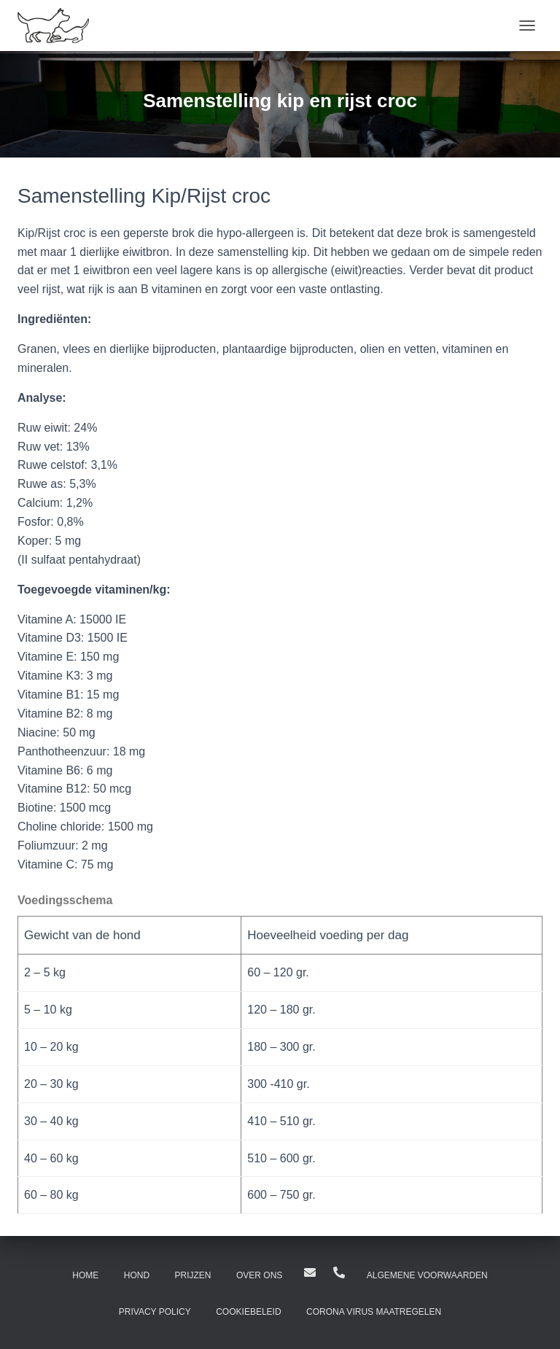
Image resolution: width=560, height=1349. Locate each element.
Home (85, 1275)
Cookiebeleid (248, 1312)
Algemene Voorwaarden (427, 1275)
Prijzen (193, 1275)
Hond (136, 1275)
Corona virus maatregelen (373, 1312)
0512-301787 (339, 1272)
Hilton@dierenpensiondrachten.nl (310, 1272)
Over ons (259, 1275)
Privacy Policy (155, 1312)
